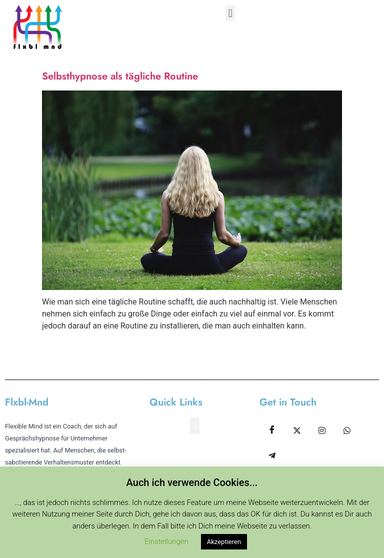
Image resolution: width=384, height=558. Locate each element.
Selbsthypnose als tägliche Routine (120, 76)
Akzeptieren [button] (224, 542)
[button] (230, 13)
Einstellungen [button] (166, 541)
